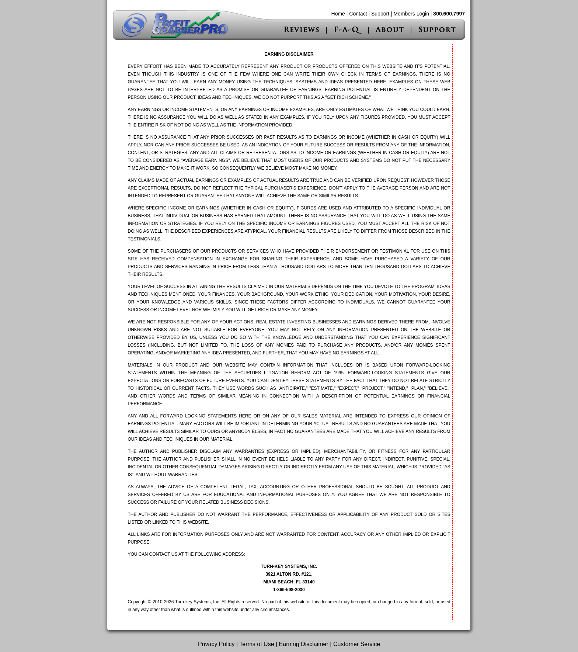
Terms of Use (256, 644)
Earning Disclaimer (303, 644)
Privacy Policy (216, 644)
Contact (358, 14)
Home (338, 14)
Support (380, 14)
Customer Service (356, 644)
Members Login (411, 14)
